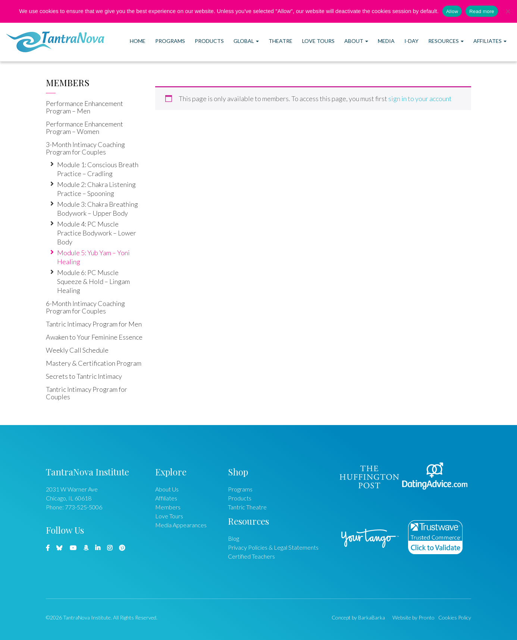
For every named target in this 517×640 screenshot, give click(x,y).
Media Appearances (181, 524)
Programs (170, 41)
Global (246, 41)
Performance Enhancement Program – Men (84, 107)
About (356, 41)
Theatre (280, 41)
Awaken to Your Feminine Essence (94, 337)
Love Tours (318, 41)
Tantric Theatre (247, 507)
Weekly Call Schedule (77, 350)
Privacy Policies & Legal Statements (273, 547)
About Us (167, 489)
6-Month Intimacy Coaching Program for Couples (85, 307)
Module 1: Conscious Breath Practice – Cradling (97, 169)
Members (68, 82)
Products (209, 41)
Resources (446, 41)
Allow (452, 11)
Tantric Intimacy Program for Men (94, 324)
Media (386, 41)
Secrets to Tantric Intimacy (84, 376)
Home (137, 41)
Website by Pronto (413, 617)
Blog (233, 538)
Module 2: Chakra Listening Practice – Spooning (96, 188)
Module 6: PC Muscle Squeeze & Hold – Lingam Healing (93, 281)
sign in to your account (420, 98)
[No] (507, 11)
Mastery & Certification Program (93, 363)
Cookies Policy (454, 617)
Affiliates (490, 41)
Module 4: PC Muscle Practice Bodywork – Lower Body (96, 233)
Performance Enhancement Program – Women (84, 127)
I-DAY (411, 41)
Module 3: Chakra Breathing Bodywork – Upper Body (97, 208)
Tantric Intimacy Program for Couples (86, 393)
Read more (481, 11)
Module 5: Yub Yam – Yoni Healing (93, 257)
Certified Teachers (251, 556)
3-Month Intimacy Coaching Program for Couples (85, 148)
